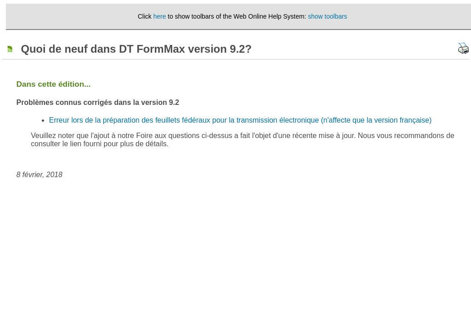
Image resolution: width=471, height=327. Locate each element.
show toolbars (327, 16)
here (159, 16)
